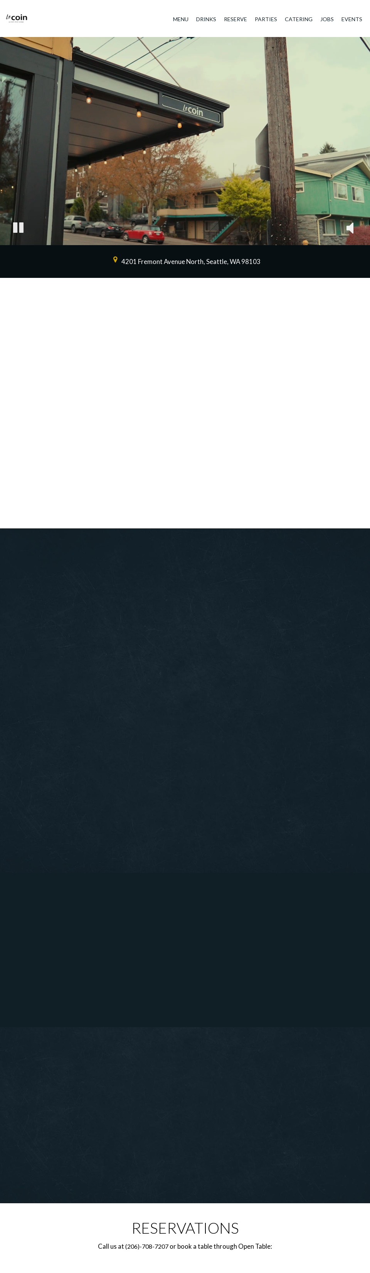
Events (351, 19)
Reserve (235, 19)
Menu (180, 19)
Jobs (327, 19)
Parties (266, 19)
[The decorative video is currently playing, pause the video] (18, 228)
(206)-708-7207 (146, 1246)
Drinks (206, 19)
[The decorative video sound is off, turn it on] (349, 228)
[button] (164, 518)
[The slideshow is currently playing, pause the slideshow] (349, 507)
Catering (299, 19)
